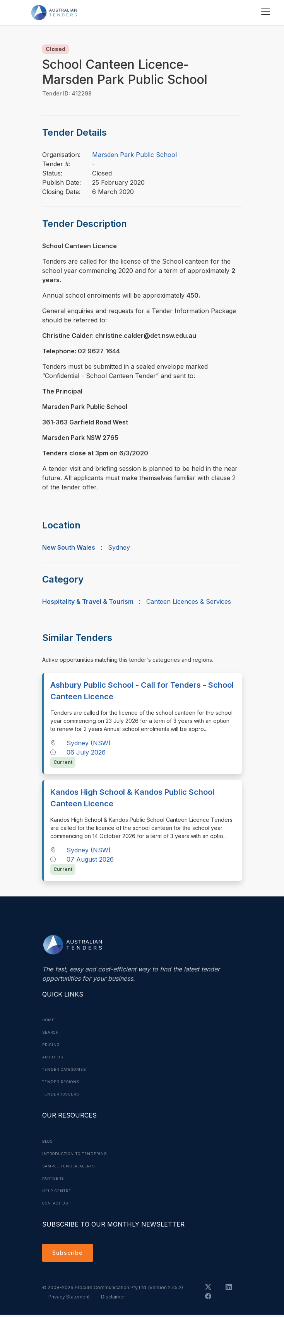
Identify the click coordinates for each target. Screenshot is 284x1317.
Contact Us (58, 1203)
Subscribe (69, 1254)
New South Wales (68, 547)
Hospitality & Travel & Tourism (87, 601)
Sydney (119, 547)
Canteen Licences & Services (188, 601)
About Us (54, 1057)
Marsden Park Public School (134, 154)
